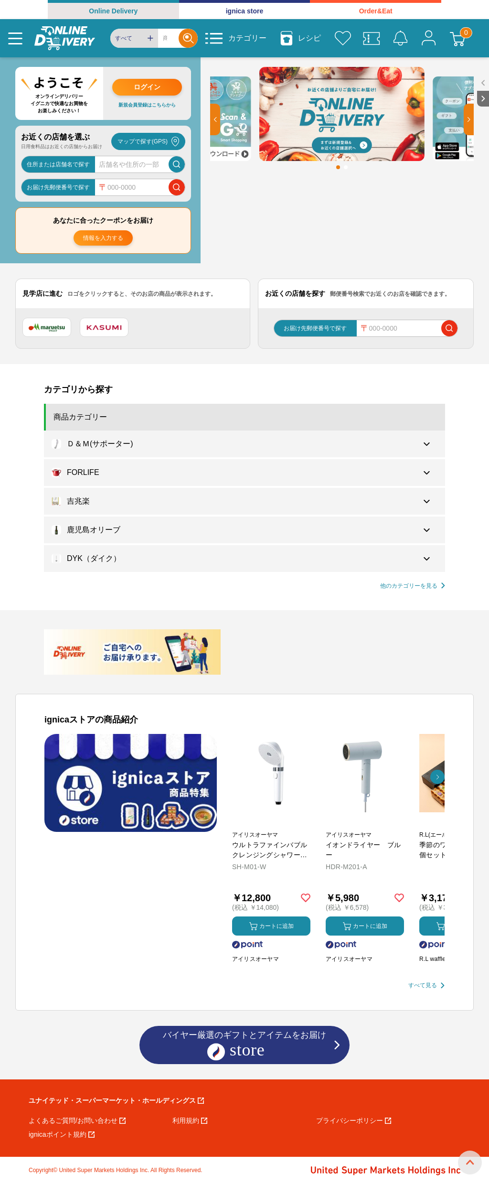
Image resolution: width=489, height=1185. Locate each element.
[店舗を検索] (177, 164)
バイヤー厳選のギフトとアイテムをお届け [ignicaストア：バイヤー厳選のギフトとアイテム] (244, 1045)
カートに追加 (271, 926)
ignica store (245, 11)
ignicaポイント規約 (62, 1134)
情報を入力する (103, 238)
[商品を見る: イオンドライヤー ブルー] (365, 823)
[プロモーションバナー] (130, 783)
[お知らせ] (400, 38)
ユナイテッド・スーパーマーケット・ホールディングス (116, 1100)
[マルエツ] (46, 327)
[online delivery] (64, 38)
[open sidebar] (483, 83)
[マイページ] (428, 38)
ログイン (147, 87)
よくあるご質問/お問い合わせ (77, 1120)
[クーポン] (371, 38)
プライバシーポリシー (353, 1120)
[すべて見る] (426, 985)
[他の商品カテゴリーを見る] (412, 586)
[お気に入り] (342, 38)
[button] (215, 119)
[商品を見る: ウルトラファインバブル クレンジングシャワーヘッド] (271, 823)
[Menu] (15, 38)
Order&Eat (376, 11)
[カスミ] (104, 327)
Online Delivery (113, 11)
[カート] (457, 38)
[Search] (168, 38)
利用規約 (189, 1120)
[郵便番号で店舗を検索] (177, 187)
